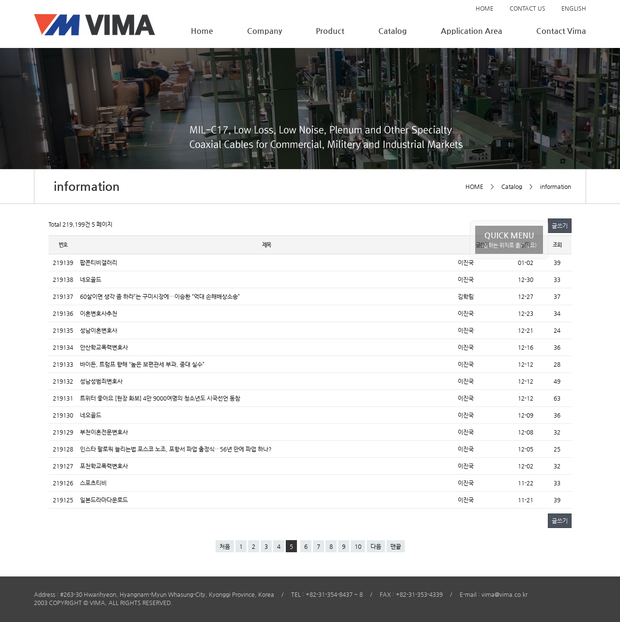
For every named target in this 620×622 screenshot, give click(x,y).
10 (358, 546)
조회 (557, 245)
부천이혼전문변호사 (104, 432)
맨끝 (395, 546)
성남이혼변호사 (98, 330)
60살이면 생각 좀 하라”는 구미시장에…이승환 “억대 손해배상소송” (160, 296)
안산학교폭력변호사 (104, 347)
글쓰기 (560, 225)
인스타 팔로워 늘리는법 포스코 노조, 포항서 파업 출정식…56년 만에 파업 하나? (176, 449)
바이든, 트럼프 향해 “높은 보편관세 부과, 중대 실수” (142, 364)
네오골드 (90, 279)
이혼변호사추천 (98, 313)
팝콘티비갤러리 (98, 262)
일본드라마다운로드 (104, 500)
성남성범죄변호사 (101, 381)
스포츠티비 (93, 483)
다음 (376, 546)
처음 (224, 546)
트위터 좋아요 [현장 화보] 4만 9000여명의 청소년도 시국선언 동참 (160, 398)
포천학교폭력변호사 (104, 466)
